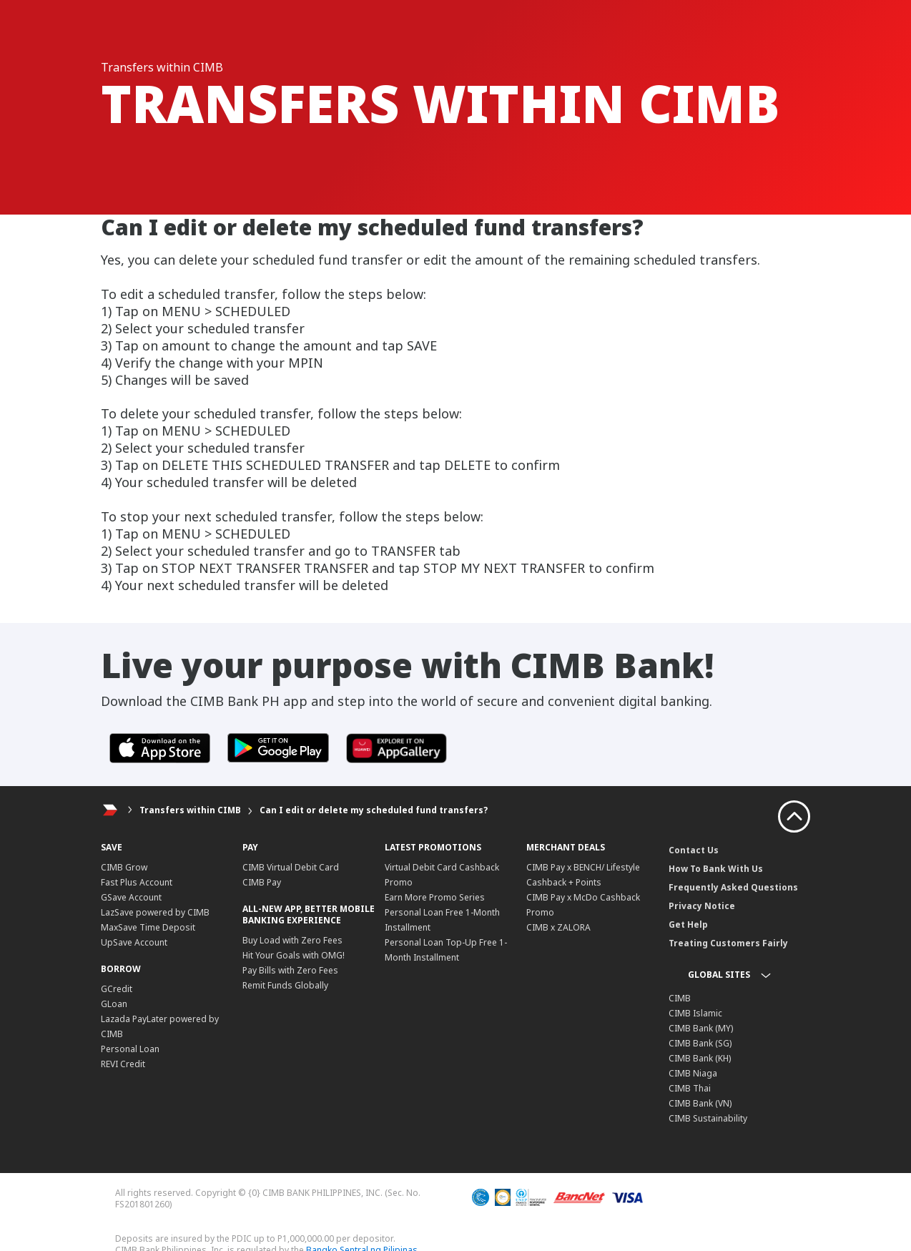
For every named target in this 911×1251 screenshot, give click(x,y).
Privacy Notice (702, 906)
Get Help (688, 924)
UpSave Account (134, 942)
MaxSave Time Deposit (148, 927)
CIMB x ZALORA (558, 927)
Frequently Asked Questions (733, 887)
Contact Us (694, 850)
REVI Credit (123, 1064)
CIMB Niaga (693, 1073)
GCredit (116, 989)
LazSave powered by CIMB (155, 912)
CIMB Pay (261, 882)
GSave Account (131, 897)
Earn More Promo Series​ (435, 897)
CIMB (680, 998)
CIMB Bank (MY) (701, 1028)
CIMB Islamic (695, 1013)
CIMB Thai (690, 1088)
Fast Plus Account (136, 882)
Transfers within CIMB (190, 810)
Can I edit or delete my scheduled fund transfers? (374, 810)
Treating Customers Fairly (728, 943)
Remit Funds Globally (285, 985)
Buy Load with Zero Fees (292, 940)
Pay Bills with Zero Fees (290, 970)
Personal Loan (130, 1049)
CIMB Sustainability (708, 1118)
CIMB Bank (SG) (700, 1043)
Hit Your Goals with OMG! (293, 955)
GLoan (114, 1004)
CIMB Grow (124, 867)
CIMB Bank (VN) (700, 1103)
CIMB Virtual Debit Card (290, 867)
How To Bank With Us (716, 869)
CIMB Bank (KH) (700, 1058)
